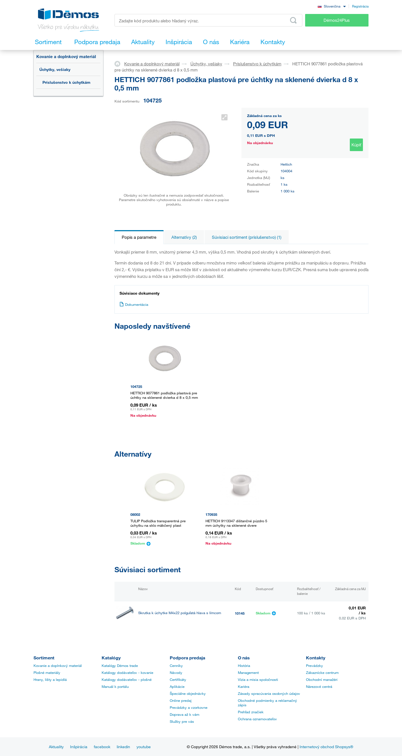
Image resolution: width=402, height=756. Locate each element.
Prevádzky (314, 665)
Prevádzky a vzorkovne (188, 707)
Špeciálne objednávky (188, 693)
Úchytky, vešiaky (54, 69)
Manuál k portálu (115, 686)
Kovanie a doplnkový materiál (66, 56)
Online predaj (181, 700)
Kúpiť (356, 144)
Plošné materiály (47, 672)
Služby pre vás (182, 721)
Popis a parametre (139, 237)
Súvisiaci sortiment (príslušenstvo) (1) (246, 237)
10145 (240, 613)
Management (248, 672)
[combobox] (332, 6)
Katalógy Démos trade (120, 665)
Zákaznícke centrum (322, 672)
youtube (144, 746)
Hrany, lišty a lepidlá (50, 679)
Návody (176, 672)
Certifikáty (178, 679)
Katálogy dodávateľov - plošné (127, 679)
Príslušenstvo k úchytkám (66, 82)
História (244, 665)
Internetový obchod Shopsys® (326, 746)
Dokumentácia (133, 304)
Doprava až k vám (184, 714)
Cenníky (176, 665)
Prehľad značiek (251, 712)
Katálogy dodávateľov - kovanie (127, 672)
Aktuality (56, 746)
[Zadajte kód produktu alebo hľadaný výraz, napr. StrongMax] (208, 20)
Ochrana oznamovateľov (257, 719)
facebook (102, 746)
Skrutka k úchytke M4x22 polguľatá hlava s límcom (179, 613)
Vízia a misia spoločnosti (258, 679)
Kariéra (243, 686)
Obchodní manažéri (322, 679)
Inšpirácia (78, 746)
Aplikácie (177, 686)
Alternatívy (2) (184, 237)
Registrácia (360, 6)
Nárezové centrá (319, 686)
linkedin (123, 746)
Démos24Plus (337, 20)
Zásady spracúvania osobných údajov (269, 693)
